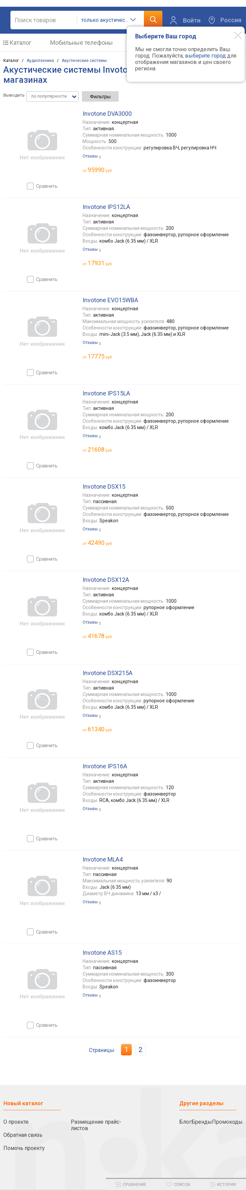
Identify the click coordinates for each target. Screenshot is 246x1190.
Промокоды (227, 1122)
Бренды (201, 1122)
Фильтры (100, 96)
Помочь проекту (24, 1148)
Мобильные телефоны (81, 42)
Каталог (20, 42)
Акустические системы (84, 60)
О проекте (16, 1122)
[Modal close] (232, 35)
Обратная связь (22, 1135)
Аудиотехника (40, 60)
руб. (100, 169)
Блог (185, 1122)
